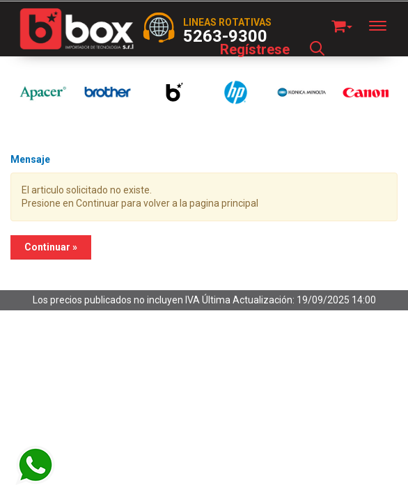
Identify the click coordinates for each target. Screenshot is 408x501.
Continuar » (50, 247)
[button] (341, 24)
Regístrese (255, 49)
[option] (42, 92)
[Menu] (384, 26)
